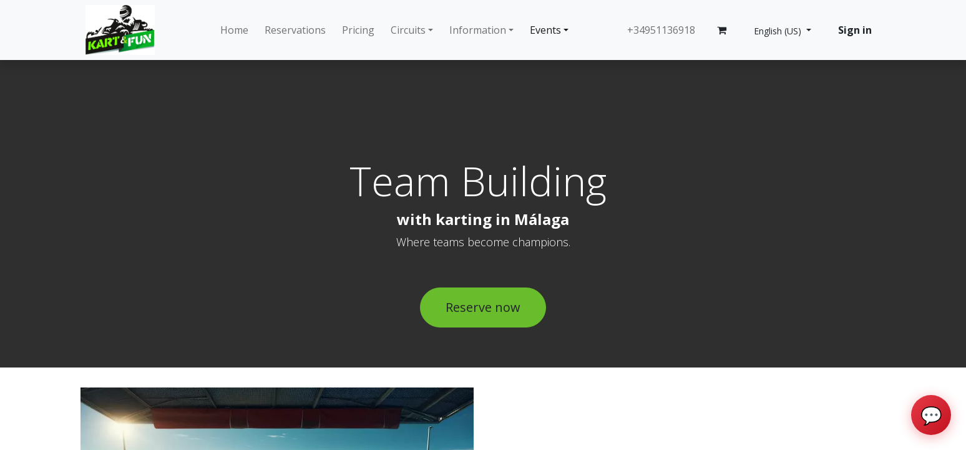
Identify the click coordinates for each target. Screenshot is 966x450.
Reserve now (483, 307)
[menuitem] (234, 30)
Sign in (855, 30)
